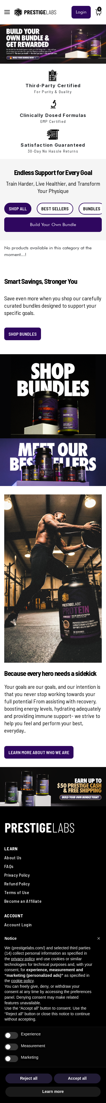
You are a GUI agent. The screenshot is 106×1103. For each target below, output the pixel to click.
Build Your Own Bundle (53, 224)
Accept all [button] (77, 1078)
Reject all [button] (28, 1078)
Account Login (18, 924)
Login (81, 12)
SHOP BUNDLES (22, 334)
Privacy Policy (17, 875)
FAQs (8, 866)
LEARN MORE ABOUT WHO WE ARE (38, 752)
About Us (12, 857)
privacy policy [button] (23, 959)
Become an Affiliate (23, 901)
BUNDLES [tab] (91, 208)
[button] (98, 938)
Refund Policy (17, 883)
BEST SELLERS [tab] (55, 208)
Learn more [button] (53, 1091)
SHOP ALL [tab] (18, 208)
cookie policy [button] (22, 980)
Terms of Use (16, 892)
